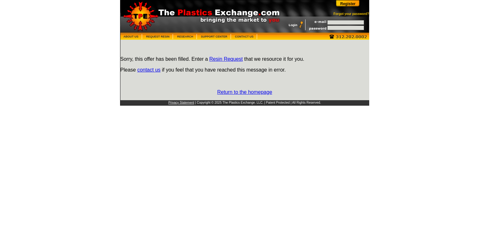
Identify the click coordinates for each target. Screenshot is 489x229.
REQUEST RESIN (158, 36)
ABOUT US (131, 36)
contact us (149, 70)
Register (348, 4)
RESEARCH (185, 36)
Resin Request (226, 59)
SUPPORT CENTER (214, 36)
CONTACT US (244, 36)
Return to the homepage (244, 92)
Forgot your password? (351, 14)
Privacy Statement (181, 102)
